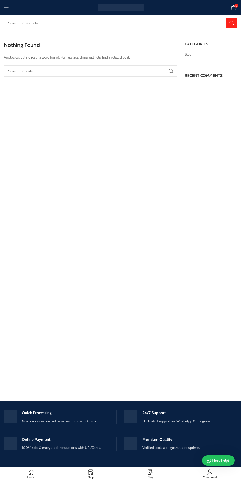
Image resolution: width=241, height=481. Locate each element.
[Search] (120, 23)
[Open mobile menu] (6, 8)
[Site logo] (121, 7)
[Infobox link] (60, 417)
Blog (188, 54)
